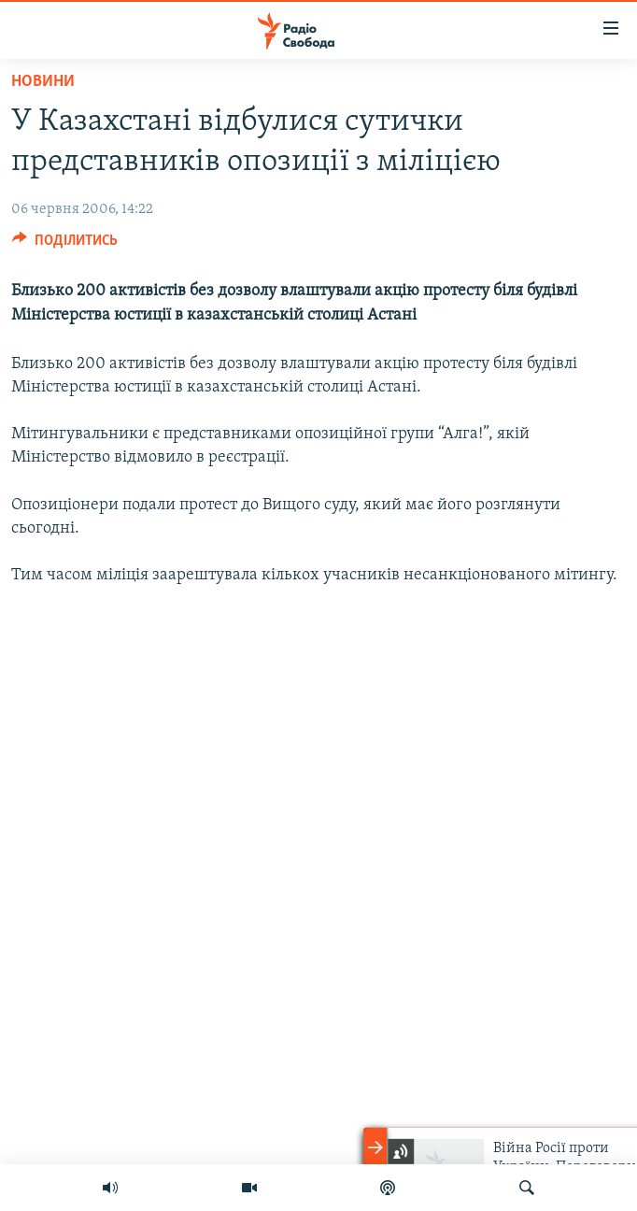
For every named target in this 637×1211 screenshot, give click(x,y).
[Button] (65, 245)
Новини (43, 82)
